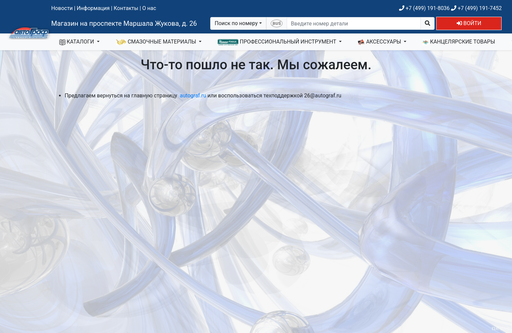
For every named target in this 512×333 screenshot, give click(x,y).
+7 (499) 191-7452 (476, 8)
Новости (62, 8)
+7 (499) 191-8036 (424, 8)
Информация (93, 8)
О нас (149, 8)
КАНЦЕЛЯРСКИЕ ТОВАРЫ (458, 41)
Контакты (126, 8)
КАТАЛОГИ (77, 41)
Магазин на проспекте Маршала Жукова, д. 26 (124, 23)
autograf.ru (193, 95)
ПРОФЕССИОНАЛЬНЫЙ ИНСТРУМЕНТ (278, 41)
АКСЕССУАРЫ (380, 41)
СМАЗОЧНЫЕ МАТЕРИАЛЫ (156, 41)
